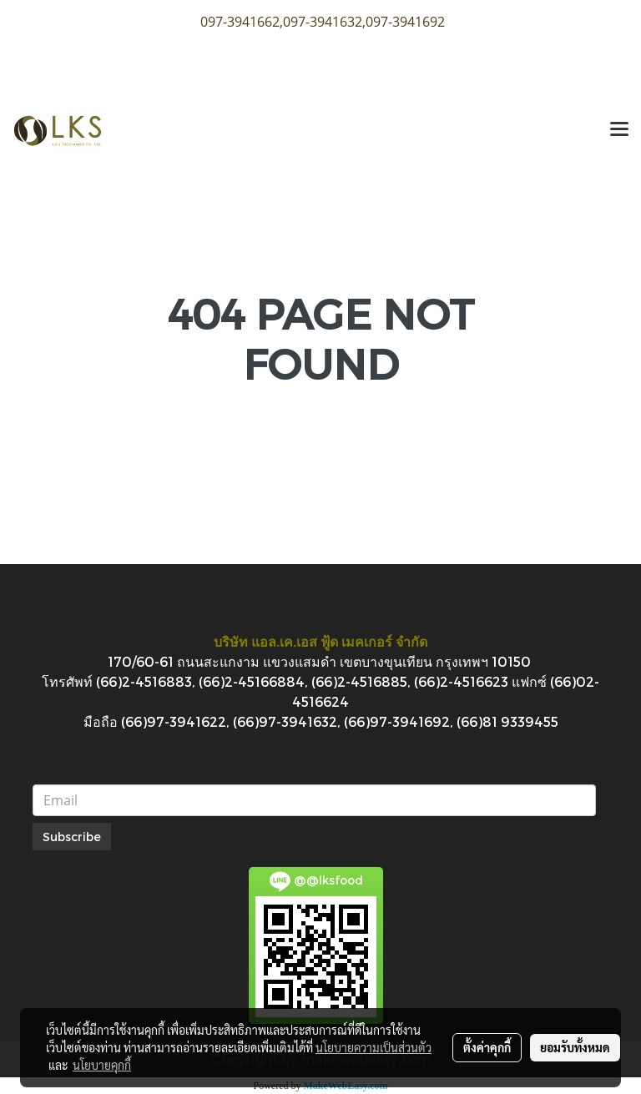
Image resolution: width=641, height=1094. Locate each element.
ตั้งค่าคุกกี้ (487, 1047)
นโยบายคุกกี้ (102, 1064)
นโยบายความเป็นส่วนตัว (373, 1047)
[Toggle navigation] (619, 130)
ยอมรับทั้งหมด (575, 1047)
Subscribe (72, 836)
